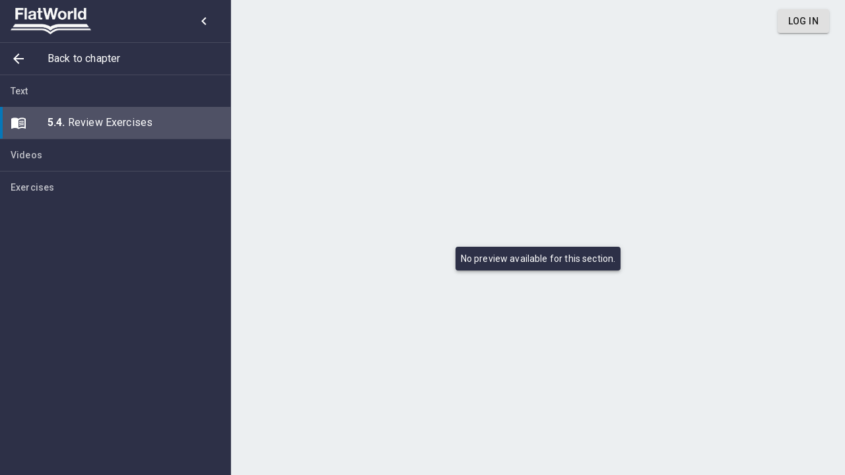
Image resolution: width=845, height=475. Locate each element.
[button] (115, 59)
